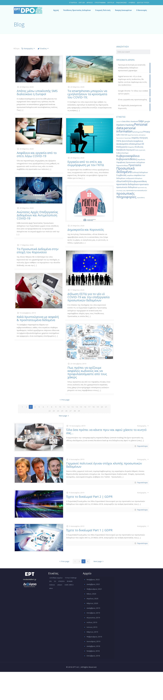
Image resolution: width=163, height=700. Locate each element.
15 (81, 407)
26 (66, 411)
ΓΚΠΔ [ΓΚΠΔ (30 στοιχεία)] (118, 141)
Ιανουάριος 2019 (93, 641)
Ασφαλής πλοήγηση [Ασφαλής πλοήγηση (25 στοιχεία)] (140, 138)
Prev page (64, 400)
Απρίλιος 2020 (92, 598)
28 (75, 411)
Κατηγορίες (28, 48)
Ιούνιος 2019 (92, 627)
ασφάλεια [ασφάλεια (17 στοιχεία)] (130, 175)
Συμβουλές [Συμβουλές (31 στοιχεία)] (121, 175)
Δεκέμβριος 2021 (93, 584)
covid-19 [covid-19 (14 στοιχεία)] (119, 121)
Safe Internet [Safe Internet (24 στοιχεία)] (121, 135)
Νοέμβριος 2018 (93, 651)
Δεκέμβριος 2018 (93, 646)
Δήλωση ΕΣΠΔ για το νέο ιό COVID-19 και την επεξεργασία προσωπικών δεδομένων (88, 297)
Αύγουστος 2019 (93, 617)
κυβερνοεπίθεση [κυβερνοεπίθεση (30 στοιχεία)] (139, 181)
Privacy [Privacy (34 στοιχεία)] (146, 131)
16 (85, 407)
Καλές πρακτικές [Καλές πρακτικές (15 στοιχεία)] (140, 150)
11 (64, 407)
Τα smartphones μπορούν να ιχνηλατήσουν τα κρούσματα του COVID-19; (87, 94)
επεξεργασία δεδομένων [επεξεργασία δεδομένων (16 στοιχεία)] (134, 178)
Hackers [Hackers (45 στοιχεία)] (120, 124)
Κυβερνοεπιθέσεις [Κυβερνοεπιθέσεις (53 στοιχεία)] (126, 159)
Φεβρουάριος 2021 (94, 589)
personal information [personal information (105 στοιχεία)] (126, 129)
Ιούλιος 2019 (92, 622)
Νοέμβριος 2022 (93, 579)
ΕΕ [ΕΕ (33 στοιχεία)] (143, 143)
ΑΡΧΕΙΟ (90, 2)
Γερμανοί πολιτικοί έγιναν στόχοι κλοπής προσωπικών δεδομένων (104, 465)
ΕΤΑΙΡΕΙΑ (73, 2)
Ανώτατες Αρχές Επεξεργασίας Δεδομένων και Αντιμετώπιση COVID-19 (37, 215)
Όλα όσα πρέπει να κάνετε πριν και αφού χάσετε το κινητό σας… (106, 431)
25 (62, 411)
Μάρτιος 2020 (92, 603)
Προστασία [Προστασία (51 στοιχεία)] (134, 165)
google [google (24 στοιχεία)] (147, 121)
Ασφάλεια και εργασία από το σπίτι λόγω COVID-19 (37, 154)
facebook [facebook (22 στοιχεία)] (134, 121)
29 (79, 411)
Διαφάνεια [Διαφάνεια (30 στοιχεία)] (138, 141)
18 (93, 407)
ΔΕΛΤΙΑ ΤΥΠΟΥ (143, 2)
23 (54, 411)
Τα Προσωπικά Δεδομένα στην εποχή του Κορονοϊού (37, 250)
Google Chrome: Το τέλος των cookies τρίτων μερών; (133, 92)
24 (58, 411)
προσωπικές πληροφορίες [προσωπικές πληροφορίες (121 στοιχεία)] (126, 195)
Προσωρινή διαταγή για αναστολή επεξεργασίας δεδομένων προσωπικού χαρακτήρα (131, 68)
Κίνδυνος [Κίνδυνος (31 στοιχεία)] (139, 147)
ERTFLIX (110, 2)
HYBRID (132, 2)
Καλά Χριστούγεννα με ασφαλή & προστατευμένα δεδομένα (38, 318)
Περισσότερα (142, 446)
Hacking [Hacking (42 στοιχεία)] (129, 124)
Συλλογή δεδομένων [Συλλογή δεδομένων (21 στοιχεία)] (140, 172)
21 (106, 407)
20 (102, 407)
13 (73, 407)
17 (89, 407)
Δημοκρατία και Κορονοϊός (85, 230)
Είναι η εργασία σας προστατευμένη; (132, 99)
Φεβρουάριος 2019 (94, 636)
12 (68, 407)
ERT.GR (82, 2)
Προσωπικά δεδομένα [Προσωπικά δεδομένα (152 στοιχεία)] (125, 170)
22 (50, 411)
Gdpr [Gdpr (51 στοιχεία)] (141, 121)
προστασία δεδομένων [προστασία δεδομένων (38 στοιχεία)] (127, 184)
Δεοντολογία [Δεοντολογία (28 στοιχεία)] (127, 141)
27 (71, 411)
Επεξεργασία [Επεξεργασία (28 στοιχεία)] (121, 147)
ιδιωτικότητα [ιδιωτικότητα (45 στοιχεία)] (123, 181)
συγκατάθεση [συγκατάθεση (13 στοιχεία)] (141, 197)
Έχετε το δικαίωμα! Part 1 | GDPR (89, 530)
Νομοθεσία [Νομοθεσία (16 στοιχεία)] (141, 159)
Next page (64, 416)
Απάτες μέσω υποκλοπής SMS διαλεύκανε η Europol (37, 92)
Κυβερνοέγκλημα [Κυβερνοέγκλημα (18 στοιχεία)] (122, 153)
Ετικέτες (43, 48)
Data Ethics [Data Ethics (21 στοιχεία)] (126, 121)
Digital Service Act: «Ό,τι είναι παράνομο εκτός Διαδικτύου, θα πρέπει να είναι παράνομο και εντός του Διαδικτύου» (132, 80)
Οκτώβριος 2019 (93, 613)
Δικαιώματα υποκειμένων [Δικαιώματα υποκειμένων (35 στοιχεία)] (128, 143)
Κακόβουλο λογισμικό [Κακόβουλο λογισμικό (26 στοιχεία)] (125, 150)
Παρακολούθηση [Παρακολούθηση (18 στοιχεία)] (122, 165)
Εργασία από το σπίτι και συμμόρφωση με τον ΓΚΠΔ (85, 163)
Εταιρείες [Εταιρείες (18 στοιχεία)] (131, 147)
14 (77, 407)
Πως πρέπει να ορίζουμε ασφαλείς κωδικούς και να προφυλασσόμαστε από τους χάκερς (87, 372)
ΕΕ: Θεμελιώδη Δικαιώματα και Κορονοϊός (130, 106)
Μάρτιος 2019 (92, 632)
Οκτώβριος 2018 (93, 656)
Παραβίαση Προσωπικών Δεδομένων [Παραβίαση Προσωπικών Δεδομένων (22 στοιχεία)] (130, 162)
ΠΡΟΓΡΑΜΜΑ (100, 2)
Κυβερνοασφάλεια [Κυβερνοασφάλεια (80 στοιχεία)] (127, 156)
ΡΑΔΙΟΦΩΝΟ (121, 2)
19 (98, 407)
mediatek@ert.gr (29, 579)
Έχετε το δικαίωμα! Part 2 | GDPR (89, 496)
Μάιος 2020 (91, 594)
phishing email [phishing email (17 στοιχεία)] (138, 132)
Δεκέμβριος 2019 (93, 608)
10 (60, 407)
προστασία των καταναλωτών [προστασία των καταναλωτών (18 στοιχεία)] (136, 190)
